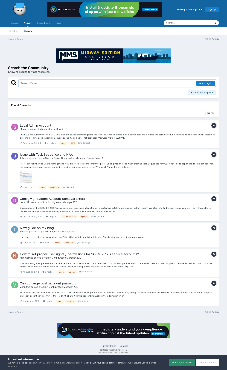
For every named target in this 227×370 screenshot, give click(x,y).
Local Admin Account (35, 125)
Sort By (211, 113)
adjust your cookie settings (103, 362)
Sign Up (212, 9)
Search (28, 31)
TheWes (24, 231)
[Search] (179, 22)
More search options (202, 92)
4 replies (50, 143)
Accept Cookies (182, 362)
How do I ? (61, 129)
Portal (58, 23)
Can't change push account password (48, 283)
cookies (28, 362)
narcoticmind (26, 257)
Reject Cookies (207, 362)
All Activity (14, 31)
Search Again (205, 83)
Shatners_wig (27, 129)
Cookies (123, 346)
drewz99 (24, 202)
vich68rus (25, 287)
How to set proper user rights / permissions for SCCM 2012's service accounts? (79, 254)
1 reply (44, 242)
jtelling (23, 158)
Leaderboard (43, 23)
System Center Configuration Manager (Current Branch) (74, 158)
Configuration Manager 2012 (62, 202)
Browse (14, 23)
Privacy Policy (109, 346)
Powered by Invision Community (113, 353)
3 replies (51, 216)
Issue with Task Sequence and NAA (46, 154)
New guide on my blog (37, 228)
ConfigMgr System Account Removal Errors (52, 199)
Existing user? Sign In (189, 9)
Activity (28, 24)
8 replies (48, 272)
